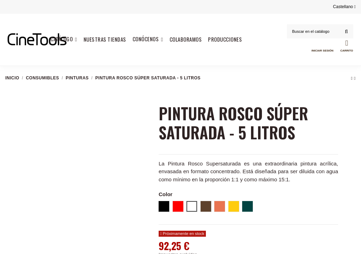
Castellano (344, 6)
